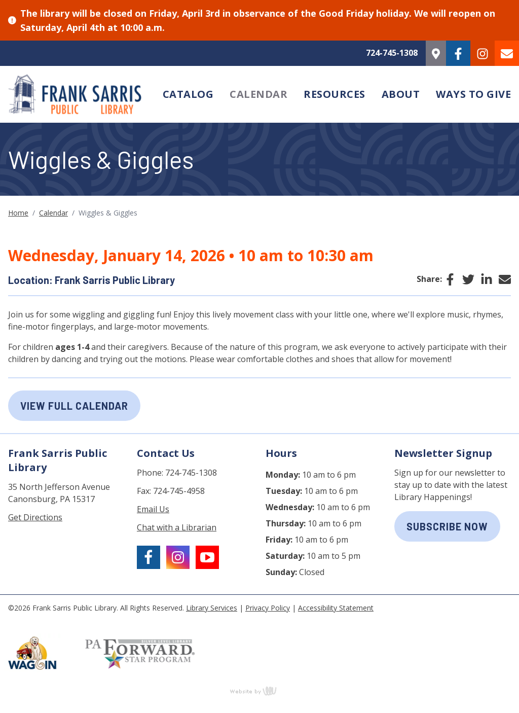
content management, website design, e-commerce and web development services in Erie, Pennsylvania (259, 691)
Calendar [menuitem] (258, 94)
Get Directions (35, 517)
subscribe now (447, 526)
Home (18, 213)
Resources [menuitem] (334, 94)
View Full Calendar (74, 406)
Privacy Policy (267, 608)
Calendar (53, 213)
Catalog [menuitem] (188, 94)
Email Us (153, 509)
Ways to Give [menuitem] (473, 94)
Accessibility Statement (336, 608)
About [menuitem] (401, 94)
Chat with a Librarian (176, 527)
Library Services (211, 608)
